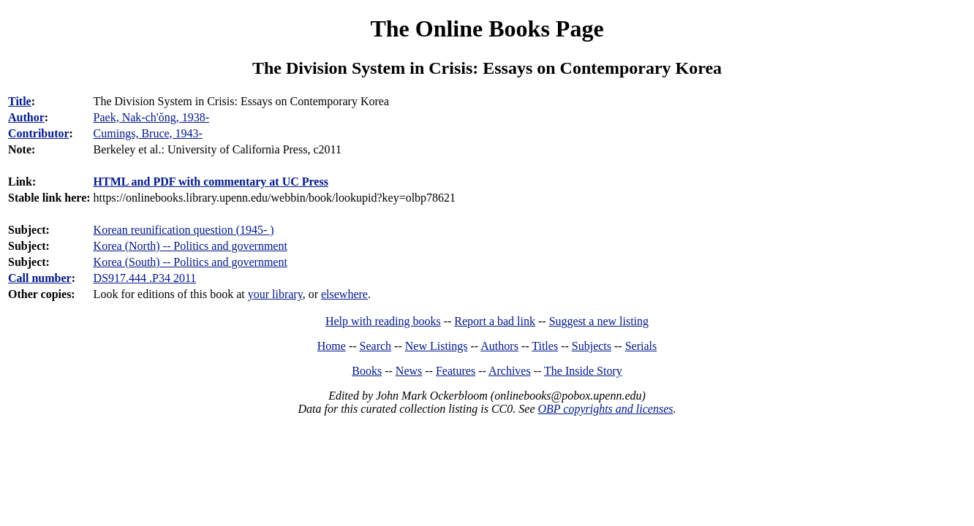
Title (19, 101)
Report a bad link (494, 321)
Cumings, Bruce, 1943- (148, 133)
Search (376, 346)
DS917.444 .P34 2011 (145, 278)
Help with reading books (383, 321)
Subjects (591, 346)
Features (455, 371)
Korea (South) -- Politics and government (190, 262)
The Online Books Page (486, 28)
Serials (641, 346)
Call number (40, 278)
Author (26, 117)
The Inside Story (583, 371)
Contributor (38, 133)
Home (331, 346)
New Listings (436, 346)
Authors (499, 346)
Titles (545, 346)
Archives (509, 371)
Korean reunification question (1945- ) (184, 230)
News (409, 371)
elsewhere (344, 294)
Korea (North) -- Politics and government (190, 246)
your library (275, 294)
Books (367, 371)
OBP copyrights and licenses (605, 409)
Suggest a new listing (599, 321)
